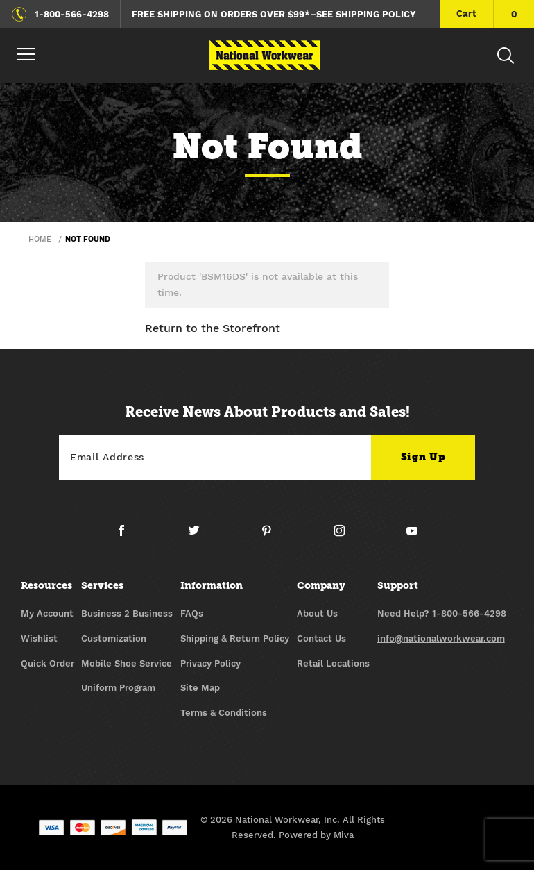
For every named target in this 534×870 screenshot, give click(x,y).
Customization (113, 638)
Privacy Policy (210, 663)
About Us (317, 613)
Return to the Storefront (212, 328)
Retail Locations (333, 663)
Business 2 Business (127, 613)
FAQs (191, 613)
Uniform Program (118, 688)
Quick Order (47, 663)
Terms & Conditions (223, 713)
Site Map (200, 688)
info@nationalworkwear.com (441, 638)
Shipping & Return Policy (234, 638)
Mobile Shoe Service (126, 663)
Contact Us (321, 638)
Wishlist (39, 638)
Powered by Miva (316, 835)
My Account (47, 613)
